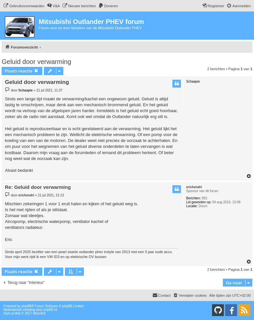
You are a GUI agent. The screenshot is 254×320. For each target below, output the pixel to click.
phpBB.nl (50, 309)
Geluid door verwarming (36, 61)
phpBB (26, 306)
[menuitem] (24, 6)
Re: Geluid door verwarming (38, 187)
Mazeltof (39, 313)
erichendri (194, 187)
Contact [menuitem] (161, 295)
